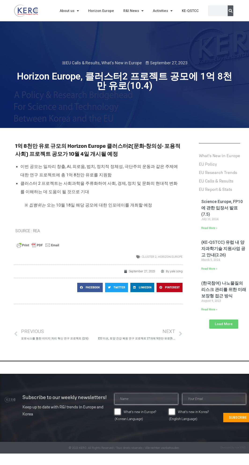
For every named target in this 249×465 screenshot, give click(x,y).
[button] (90, 287)
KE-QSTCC (190, 11)
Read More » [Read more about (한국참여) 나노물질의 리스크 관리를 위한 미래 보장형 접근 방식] (209, 309)
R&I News (133, 11)
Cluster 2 (149, 256)
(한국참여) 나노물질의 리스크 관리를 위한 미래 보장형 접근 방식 (223, 289)
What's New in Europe (121, 62)
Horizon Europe (101, 11)
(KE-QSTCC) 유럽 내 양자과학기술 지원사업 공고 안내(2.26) (223, 248)
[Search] (230, 10)
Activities (162, 11)
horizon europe (170, 256)
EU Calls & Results (83, 62)
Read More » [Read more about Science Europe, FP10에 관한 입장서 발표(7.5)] (209, 228)
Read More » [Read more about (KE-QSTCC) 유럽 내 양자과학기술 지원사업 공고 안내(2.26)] (209, 268)
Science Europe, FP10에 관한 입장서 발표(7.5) (222, 208)
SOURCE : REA (27, 231)
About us (69, 11)
